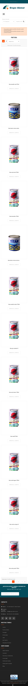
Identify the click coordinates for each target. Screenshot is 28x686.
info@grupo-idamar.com (12, 611)
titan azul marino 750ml (14, 392)
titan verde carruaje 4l (14, 524)
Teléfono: (3, 614)
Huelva (4, 627)
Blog (4, 666)
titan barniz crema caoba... (14, 128)
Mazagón (5, 632)
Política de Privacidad (7, 663)
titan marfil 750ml (14, 436)
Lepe (4, 637)
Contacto (5, 653)
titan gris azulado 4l (14, 348)
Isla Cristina (5, 640)
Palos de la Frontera (7, 642)
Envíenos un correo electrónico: (3, 610)
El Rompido (5, 635)
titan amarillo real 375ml (14, 84)
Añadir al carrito (14, 88)
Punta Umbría (6, 629)
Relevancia (14, 41)
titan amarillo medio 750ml (14, 304)
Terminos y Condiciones (8, 655)
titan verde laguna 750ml (14, 480)
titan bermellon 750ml (14, 216)
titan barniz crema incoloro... (14, 260)
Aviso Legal (5, 658)
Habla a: (3, 606)
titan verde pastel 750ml (14, 568)
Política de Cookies (6, 660)
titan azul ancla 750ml (14, 172)
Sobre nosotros (6, 650)
